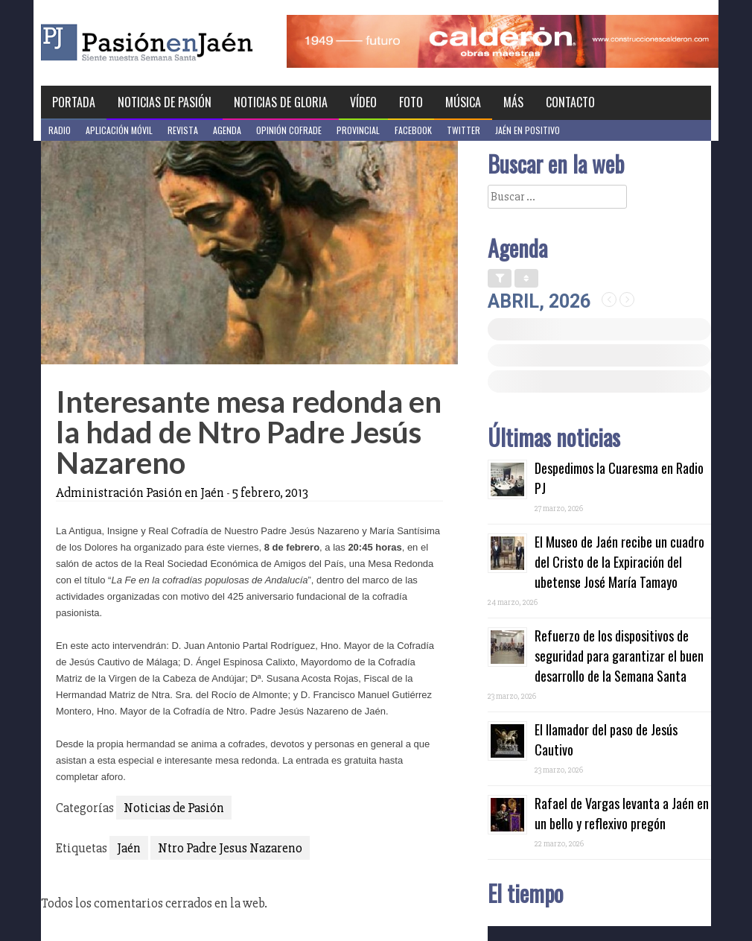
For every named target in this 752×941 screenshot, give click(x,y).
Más (513, 102)
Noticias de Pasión (164, 102)
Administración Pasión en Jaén (140, 492)
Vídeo (363, 102)
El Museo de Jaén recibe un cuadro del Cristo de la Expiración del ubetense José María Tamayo (619, 562)
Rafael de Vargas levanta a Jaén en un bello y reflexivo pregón (622, 813)
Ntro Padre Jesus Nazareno (230, 848)
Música (463, 102)
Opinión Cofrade (289, 130)
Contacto (570, 102)
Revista (183, 130)
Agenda (227, 130)
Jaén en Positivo (527, 130)
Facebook (413, 130)
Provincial (358, 130)
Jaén (129, 848)
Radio (59, 130)
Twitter (463, 130)
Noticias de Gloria (281, 102)
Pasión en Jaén (187, 43)
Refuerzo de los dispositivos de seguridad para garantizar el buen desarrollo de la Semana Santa (619, 655)
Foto (411, 102)
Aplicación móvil (119, 130)
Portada (73, 102)
